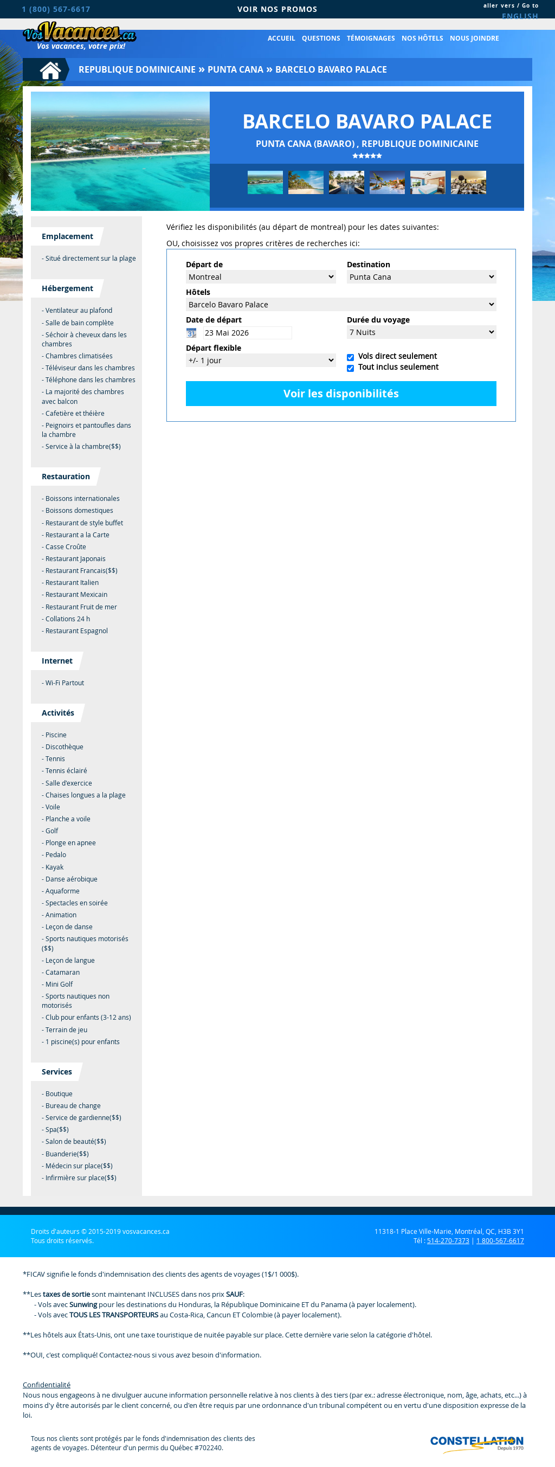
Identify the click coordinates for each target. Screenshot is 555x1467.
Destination (368, 264)
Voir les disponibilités (341, 393)
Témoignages (371, 38)
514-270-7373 (448, 1240)
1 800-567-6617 (500, 1240)
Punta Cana (235, 69)
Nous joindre (474, 38)
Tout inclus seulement (396, 367)
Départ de (204, 264)
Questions (321, 38)
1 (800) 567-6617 (56, 9)
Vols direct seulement (395, 356)
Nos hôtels (422, 38)
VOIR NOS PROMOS (277, 9)
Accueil (281, 38)
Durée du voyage (378, 319)
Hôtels (198, 292)
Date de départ (214, 319)
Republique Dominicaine (137, 69)
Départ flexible (213, 348)
